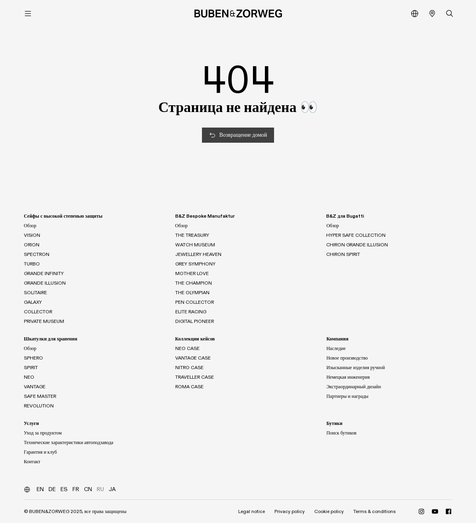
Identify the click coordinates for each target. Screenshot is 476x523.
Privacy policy (289, 511)
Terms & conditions (374, 511)
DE (52, 489)
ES (64, 489)
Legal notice (251, 511)
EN (40, 489)
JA (112, 489)
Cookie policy (329, 511)
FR (75, 489)
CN (88, 489)
